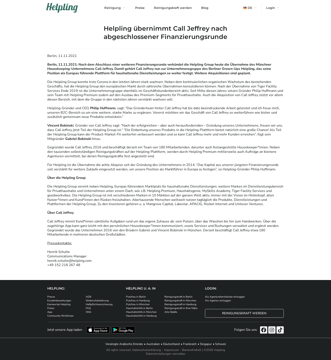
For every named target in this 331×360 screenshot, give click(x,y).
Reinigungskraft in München (180, 300)
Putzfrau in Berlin (136, 296)
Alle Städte (170, 312)
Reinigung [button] (112, 8)
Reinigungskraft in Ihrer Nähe (180, 308)
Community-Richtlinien (60, 315)
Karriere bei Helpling (59, 304)
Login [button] (270, 8)
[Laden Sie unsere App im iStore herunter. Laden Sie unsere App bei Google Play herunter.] (123, 329)
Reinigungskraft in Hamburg (180, 304)
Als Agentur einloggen (218, 300)
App (49, 312)
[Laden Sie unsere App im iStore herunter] (98, 329)
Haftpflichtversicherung (99, 304)
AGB (88, 296)
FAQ (88, 308)
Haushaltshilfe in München (141, 312)
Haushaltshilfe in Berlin (139, 308)
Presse (51, 296)
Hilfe (88, 312)
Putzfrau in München (138, 304)
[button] (250, 8)
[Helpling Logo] (62, 8)
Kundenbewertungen (59, 300)
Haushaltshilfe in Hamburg (141, 315)
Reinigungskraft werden (173, 8)
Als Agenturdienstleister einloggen (225, 296)
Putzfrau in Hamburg (138, 300)
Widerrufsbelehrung (97, 300)
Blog (204, 8)
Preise (140, 8)
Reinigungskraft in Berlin (178, 296)
